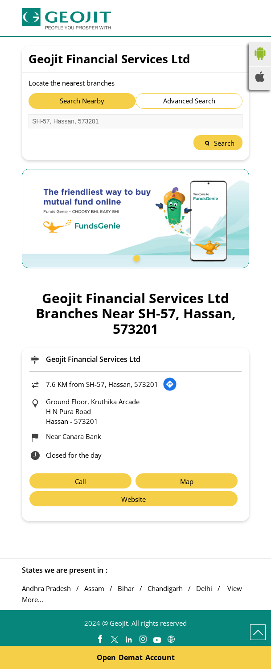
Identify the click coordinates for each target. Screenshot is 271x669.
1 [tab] (135, 257)
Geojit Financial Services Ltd (93, 359)
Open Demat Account (136, 657)
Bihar (126, 588)
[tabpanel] (135, 218)
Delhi (204, 588)
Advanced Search (189, 100)
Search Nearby (82, 100)
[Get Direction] (170, 384)
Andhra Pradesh (46, 588)
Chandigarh (165, 588)
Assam (94, 588)
